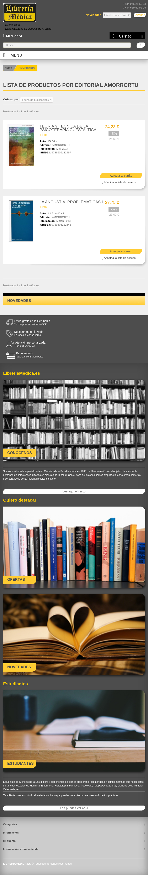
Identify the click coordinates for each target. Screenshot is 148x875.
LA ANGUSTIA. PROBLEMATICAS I (71, 202)
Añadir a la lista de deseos (120, 182)
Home (8, 67)
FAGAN (53, 141)
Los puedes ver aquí (74, 808)
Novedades (19, 301)
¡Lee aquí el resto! (74, 491)
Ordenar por (11, 99)
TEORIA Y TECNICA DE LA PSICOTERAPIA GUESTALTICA (67, 127)
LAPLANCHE (56, 213)
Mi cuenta (9, 840)
